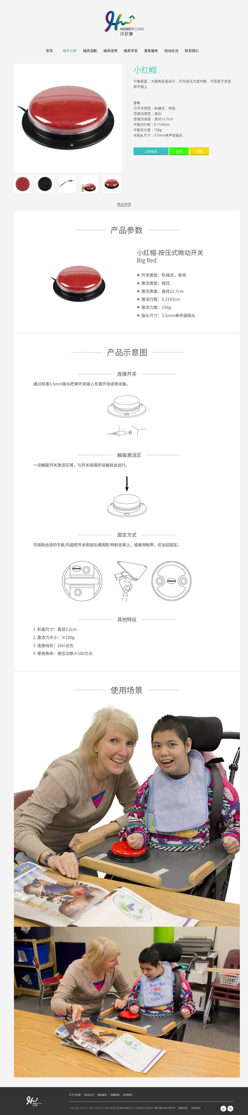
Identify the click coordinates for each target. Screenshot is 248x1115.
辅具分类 (70, 50)
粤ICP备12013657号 (164, 1108)
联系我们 (192, 50)
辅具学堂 (131, 50)
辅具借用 (110, 50)
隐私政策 (183, 1108)
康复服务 (151, 50)
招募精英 (115, 1094)
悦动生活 (171, 50)
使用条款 (196, 1108)
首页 (49, 50)
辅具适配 (90, 50)
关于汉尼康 (75, 1094)
